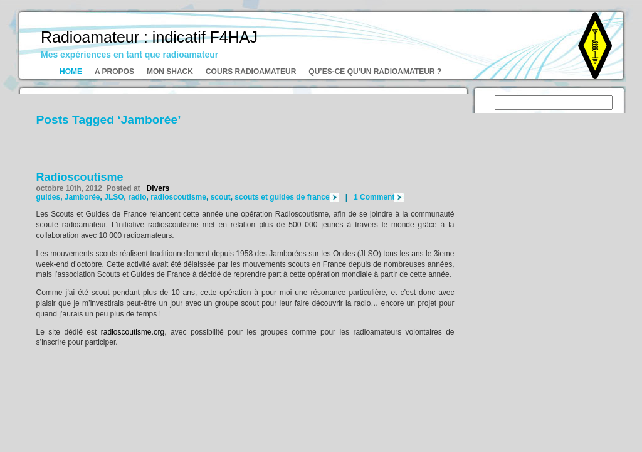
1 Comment (374, 197)
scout (221, 197)
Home (71, 71)
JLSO (114, 197)
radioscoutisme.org (132, 332)
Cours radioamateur (251, 71)
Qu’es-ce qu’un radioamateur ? (374, 71)
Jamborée (82, 197)
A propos (114, 71)
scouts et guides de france (281, 197)
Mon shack (170, 71)
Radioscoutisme (80, 177)
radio (137, 197)
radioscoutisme (178, 197)
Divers (158, 188)
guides (48, 197)
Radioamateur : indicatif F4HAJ (149, 37)
